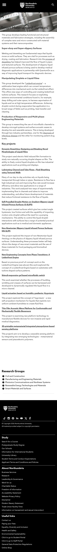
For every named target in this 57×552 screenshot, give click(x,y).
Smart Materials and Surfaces (18, 389)
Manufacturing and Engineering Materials (23, 379)
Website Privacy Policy (11, 497)
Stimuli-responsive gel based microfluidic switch (23, 275)
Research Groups (13, 371)
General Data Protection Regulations (17, 544)
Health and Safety (9, 531)
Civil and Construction (15, 376)
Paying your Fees (8, 524)
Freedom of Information (11, 490)
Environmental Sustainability (13, 534)
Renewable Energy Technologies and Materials (25, 386)
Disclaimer (6, 500)
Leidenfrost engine (34, 84)
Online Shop (7, 548)
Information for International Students (17, 452)
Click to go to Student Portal (13, 538)
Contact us (6, 520)
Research (5, 476)
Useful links (8, 516)
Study (5, 438)
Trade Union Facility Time (12, 507)
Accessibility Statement (11, 493)
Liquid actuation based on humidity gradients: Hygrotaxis (28, 293)
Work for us (6, 483)
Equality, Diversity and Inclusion (15, 527)
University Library (9, 455)
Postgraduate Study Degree (13, 445)
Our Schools (7, 449)
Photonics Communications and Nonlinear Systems (27, 382)
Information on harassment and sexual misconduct (23, 510)
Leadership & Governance (12, 479)
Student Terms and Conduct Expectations (19, 459)
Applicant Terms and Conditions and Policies (20, 462)
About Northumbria (13, 468)
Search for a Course (10, 442)
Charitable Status (9, 486)
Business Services (9, 472)
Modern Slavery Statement (12, 503)
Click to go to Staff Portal (12, 541)
